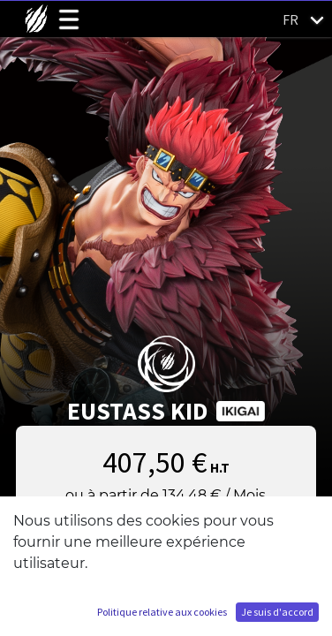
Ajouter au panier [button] (166, 541)
